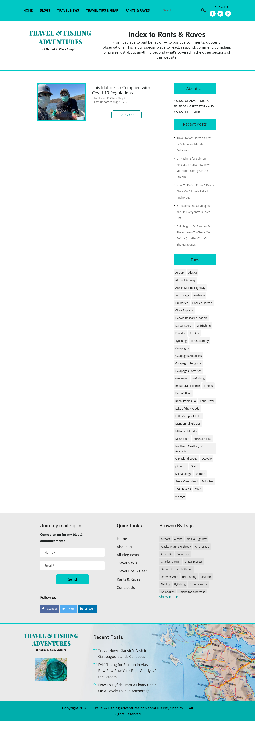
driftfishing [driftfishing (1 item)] (204, 325)
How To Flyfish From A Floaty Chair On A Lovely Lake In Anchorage (195, 191)
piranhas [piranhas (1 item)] (180, 466)
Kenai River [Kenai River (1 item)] (207, 401)
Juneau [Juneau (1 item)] (208, 386)
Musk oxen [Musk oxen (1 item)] (182, 439)
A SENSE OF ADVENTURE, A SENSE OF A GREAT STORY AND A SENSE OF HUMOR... (194, 106)
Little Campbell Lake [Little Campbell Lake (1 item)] (188, 416)
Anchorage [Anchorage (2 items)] (182, 295)
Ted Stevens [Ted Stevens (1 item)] (183, 489)
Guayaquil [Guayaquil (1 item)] (181, 378)
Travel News (68, 10)
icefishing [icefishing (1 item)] (198, 378)
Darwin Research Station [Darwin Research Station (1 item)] (191, 318)
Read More (126, 115)
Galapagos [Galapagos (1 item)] (182, 348)
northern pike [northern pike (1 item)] (202, 439)
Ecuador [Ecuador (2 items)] (180, 333)
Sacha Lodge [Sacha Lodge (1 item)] (183, 474)
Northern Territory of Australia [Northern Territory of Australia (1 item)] (189, 448)
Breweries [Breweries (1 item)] (181, 303)
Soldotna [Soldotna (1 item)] (207, 481)
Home (28, 10)
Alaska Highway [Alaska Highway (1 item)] (185, 280)
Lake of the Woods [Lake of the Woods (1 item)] (187, 408)
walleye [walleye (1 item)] (180, 496)
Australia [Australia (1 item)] (199, 295)
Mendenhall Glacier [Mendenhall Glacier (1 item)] (187, 423)
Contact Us (126, 587)
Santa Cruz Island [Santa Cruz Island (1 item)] (186, 481)
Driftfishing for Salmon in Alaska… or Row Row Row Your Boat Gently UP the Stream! (128, 670)
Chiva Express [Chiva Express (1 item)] (184, 310)
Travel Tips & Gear (102, 10)
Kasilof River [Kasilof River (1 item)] (183, 393)
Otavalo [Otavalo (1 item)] (207, 458)
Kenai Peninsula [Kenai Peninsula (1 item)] (185, 401)
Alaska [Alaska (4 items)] (192, 272)
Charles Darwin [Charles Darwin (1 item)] (202, 303)
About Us (124, 546)
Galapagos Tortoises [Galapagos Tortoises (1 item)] (188, 371)
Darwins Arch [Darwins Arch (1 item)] (183, 325)
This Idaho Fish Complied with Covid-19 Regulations (121, 90)
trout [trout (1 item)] (198, 489)
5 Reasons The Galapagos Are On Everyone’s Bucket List (193, 212)
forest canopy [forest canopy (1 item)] (200, 341)
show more (168, 596)
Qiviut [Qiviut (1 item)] (194, 466)
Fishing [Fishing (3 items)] (194, 333)
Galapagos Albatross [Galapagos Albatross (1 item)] (188, 356)
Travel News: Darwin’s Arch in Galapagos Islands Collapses (194, 144)
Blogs (45, 10)
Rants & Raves (137, 10)
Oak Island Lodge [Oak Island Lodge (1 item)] (186, 458)
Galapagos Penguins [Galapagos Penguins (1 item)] (188, 363)
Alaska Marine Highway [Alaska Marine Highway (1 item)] (190, 288)
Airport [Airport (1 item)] (179, 272)
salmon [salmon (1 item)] (200, 474)
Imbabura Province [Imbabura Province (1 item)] (187, 386)
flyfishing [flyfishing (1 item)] (181, 341)
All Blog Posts (128, 554)
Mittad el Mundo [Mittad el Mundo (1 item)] (186, 431)
